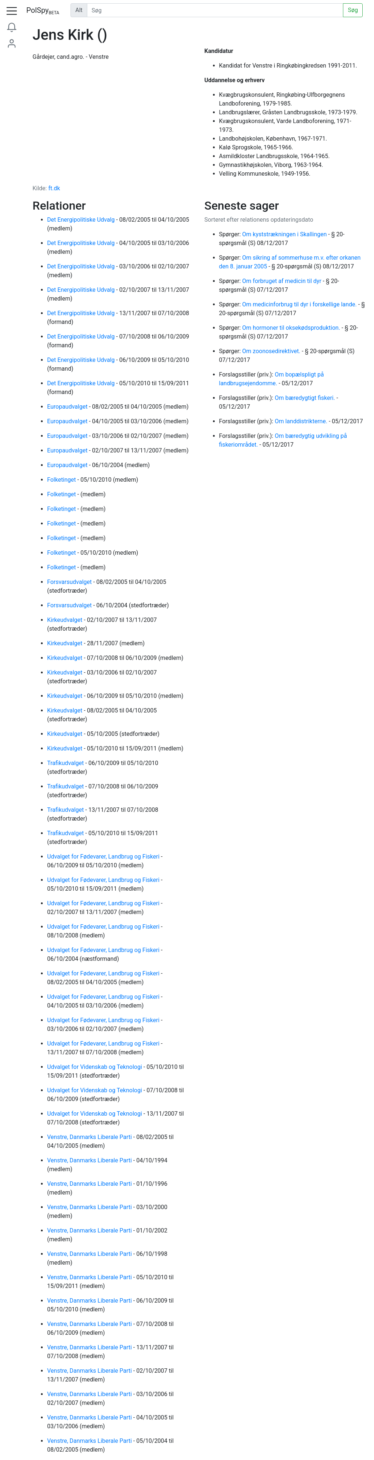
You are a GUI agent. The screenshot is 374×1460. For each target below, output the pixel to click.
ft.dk (54, 188)
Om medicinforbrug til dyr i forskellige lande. (300, 304)
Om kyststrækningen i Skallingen (285, 234)
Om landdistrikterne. (302, 421)
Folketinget (62, 479)
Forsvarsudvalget (70, 581)
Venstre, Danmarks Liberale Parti (90, 1137)
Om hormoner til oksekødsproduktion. (291, 327)
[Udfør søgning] (215, 10)
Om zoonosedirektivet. (272, 351)
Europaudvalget (68, 406)
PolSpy (42, 11)
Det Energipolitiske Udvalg (81, 219)
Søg (353, 10)
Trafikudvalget (66, 763)
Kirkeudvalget (65, 619)
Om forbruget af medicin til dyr (282, 281)
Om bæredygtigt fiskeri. (305, 397)
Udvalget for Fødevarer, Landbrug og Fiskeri (104, 856)
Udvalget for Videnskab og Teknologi (95, 1066)
